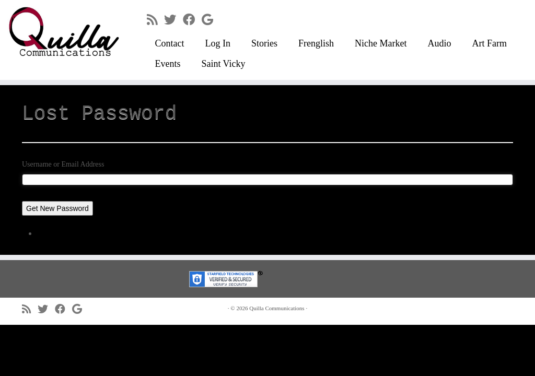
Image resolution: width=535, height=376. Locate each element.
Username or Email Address (63, 164)
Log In (217, 43)
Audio (439, 43)
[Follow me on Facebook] (192, 20)
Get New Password (57, 208)
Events (167, 63)
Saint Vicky (223, 63)
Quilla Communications (276, 308)
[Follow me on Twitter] (173, 20)
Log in (50, 233)
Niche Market (380, 43)
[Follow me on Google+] (211, 20)
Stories (264, 43)
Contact (169, 43)
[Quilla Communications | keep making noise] (62, 31)
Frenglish (316, 43)
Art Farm (489, 43)
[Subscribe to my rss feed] (155, 20)
